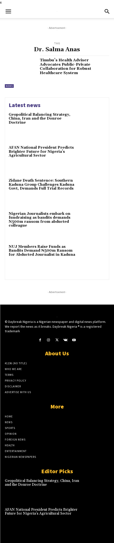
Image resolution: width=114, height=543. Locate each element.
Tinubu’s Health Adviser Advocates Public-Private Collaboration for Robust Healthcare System (65, 66)
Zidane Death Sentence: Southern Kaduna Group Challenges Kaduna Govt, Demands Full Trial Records (41, 184)
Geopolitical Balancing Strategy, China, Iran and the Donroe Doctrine (39, 118)
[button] (8, 11)
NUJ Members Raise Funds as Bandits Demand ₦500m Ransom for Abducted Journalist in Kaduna (42, 250)
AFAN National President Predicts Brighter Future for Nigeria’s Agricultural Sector (41, 151)
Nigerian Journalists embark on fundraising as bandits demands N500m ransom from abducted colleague (39, 219)
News (9, 86)
